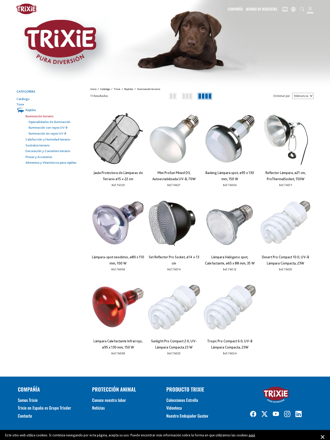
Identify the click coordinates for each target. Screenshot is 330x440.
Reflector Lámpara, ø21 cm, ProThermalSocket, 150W (286, 176)
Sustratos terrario (38, 145)
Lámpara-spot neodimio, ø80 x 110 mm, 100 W (118, 260)
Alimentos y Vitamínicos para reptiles (51, 162)
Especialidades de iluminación (49, 122)
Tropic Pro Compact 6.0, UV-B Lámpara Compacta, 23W (229, 344)
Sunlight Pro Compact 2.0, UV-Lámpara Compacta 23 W (174, 344)
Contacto (25, 416)
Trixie (20, 104)
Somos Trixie (28, 400)
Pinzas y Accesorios (39, 157)
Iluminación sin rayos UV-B (47, 133)
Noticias (98, 408)
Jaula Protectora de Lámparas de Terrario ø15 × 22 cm (118, 176)
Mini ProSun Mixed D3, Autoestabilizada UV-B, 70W (174, 176)
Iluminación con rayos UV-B (48, 127)
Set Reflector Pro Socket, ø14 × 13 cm (174, 260)
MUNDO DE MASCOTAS (261, 9)
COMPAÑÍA (235, 9)
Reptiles (31, 110)
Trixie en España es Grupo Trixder (44, 408)
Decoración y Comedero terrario (48, 151)
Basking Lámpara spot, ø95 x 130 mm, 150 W (229, 176)
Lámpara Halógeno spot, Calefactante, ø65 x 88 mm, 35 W (230, 260)
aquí (252, 435)
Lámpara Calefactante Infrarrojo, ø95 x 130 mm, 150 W (118, 344)
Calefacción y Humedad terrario (48, 139)
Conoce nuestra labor (109, 400)
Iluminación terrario (40, 116)
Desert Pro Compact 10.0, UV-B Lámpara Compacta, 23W (285, 260)
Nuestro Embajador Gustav (187, 416)
